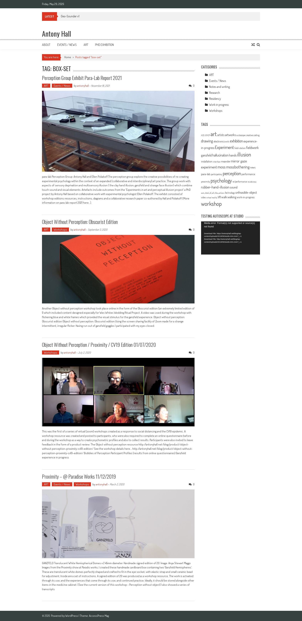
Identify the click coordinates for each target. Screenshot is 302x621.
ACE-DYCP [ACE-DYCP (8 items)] (205, 135)
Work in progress (219, 105)
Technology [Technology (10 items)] (230, 192)
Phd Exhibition (104, 45)
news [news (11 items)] (252, 167)
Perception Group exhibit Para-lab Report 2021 (82, 78)
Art (86, 45)
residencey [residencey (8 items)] (252, 181)
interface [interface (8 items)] (217, 161)
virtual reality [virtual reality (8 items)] (211, 197)
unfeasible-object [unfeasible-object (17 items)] (246, 192)
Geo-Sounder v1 (70, 16)
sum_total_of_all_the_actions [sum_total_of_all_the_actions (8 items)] (212, 193)
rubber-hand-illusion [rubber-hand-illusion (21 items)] (215, 187)
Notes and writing (219, 87)
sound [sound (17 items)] (233, 187)
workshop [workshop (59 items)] (211, 203)
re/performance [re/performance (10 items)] (239, 181)
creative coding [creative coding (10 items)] (252, 135)
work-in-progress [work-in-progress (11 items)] (245, 197)
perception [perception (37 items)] (232, 173)
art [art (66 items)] (214, 133)
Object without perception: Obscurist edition (80, 221)
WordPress (72, 616)
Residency (215, 99)
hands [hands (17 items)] (233, 155)
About (46, 45)
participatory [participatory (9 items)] (216, 174)
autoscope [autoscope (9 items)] (241, 135)
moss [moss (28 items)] (221, 166)
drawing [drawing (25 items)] (207, 140)
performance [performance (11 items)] (248, 174)
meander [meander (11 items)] (225, 161)
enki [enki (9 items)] (227, 141)
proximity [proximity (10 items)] (205, 181)
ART (46, 85)
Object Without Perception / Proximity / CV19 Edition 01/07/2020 (99, 344)
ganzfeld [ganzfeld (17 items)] (206, 155)
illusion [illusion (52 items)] (244, 154)
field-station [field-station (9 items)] (240, 148)
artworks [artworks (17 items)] (230, 135)
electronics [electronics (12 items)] (219, 141)
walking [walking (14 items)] (231, 197)
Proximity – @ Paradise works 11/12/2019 (79, 476)
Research (214, 93)
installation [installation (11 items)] (206, 161)
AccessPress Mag (99, 616)
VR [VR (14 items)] (219, 197)
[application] (230, 238)
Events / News (67, 45)
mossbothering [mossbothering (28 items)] (238, 166)
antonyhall (83, 85)
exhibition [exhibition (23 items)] (236, 141)
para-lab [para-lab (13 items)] (205, 174)
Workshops (60, 229)
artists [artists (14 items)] (220, 135)
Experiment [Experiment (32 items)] (224, 147)
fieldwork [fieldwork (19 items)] (252, 147)
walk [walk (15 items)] (224, 197)
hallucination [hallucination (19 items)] (220, 155)
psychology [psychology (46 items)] (221, 180)
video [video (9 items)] (203, 197)
